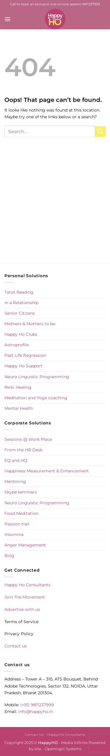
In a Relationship (21, 302)
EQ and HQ (15, 460)
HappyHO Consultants (66, 735)
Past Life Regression (25, 355)
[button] (7, 19)
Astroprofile (16, 344)
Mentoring (15, 481)
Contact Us (34, 735)
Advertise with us (22, 609)
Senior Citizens (19, 313)
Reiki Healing (17, 387)
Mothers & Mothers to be (29, 323)
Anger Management (25, 545)
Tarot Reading (18, 292)
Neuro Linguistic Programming (36, 376)
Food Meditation (21, 513)
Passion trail (16, 524)
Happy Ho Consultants (27, 584)
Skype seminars (20, 492)
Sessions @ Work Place (28, 439)
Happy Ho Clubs (20, 334)
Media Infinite (74, 742)
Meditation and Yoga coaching (35, 397)
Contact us (15, 646)
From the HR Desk (23, 449)
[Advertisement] (55, 206)
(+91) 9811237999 (37, 704)
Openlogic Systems (63, 748)
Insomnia (13, 534)
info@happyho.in (35, 711)
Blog (9, 555)
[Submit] (100, 131)
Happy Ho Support (23, 365)
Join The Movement (24, 597)
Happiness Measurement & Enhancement (46, 471)
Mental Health (18, 408)
